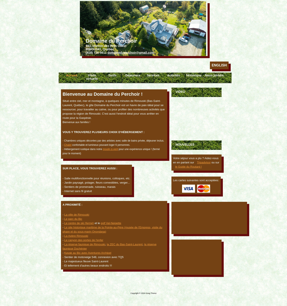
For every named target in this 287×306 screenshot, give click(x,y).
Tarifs (112, 75)
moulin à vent (110, 149)
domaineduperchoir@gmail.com (130, 52)
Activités (173, 75)
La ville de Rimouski (76, 214)
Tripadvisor (204, 162)
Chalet (68, 144)
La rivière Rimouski (76, 235)
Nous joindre (214, 75)
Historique (194, 75)
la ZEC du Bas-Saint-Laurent (125, 244)
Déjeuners (132, 75)
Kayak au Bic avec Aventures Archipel (87, 252)
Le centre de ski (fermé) (79, 223)
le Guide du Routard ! (188, 166)
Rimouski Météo (196, 257)
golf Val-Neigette (111, 223)
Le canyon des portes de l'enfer (83, 240)
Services (153, 75)
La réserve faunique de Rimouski (84, 244)
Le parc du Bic (73, 218)
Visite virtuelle (92, 77)
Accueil (71, 75)
